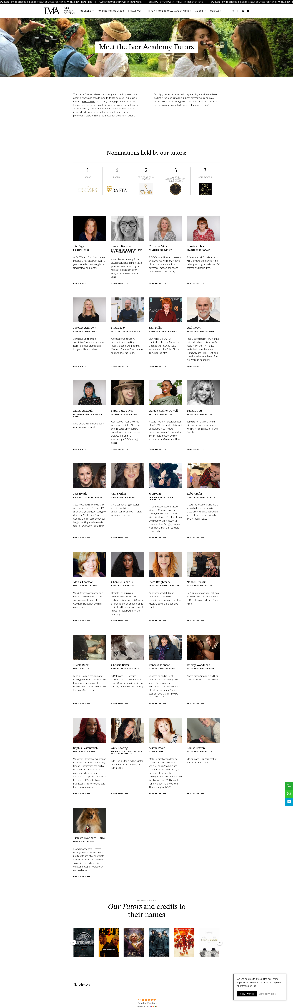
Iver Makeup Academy (59, 10)
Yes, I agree (247, 994)
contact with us (177, 105)
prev (73, 942)
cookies (248, 979)
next (219, 942)
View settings (267, 994)
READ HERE (87, 2)
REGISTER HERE (196, 2)
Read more (137, 2)
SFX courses (88, 101)
